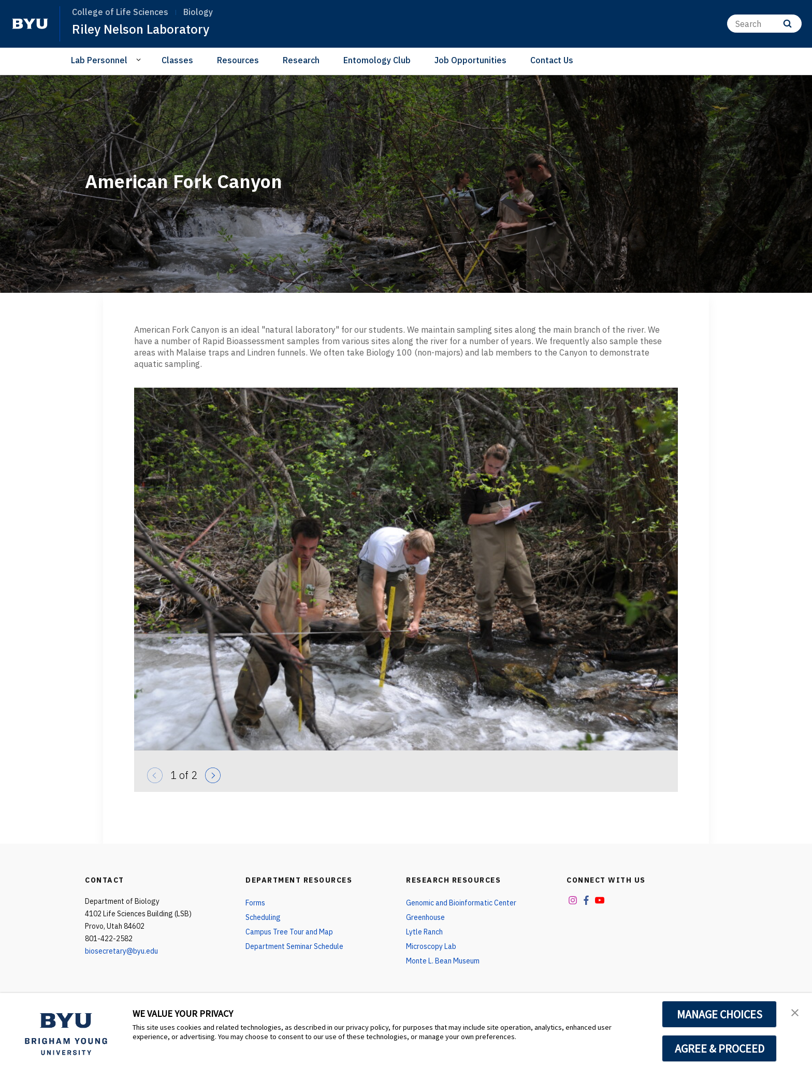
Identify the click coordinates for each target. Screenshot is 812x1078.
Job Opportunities (470, 60)
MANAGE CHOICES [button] (719, 1014)
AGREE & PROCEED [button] (719, 1048)
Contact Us (551, 60)
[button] (795, 1012)
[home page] (30, 24)
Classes (177, 60)
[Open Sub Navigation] (140, 59)
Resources (238, 60)
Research (301, 60)
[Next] (210, 773)
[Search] (764, 24)
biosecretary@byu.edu (121, 951)
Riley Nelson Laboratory (140, 29)
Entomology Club (377, 60)
